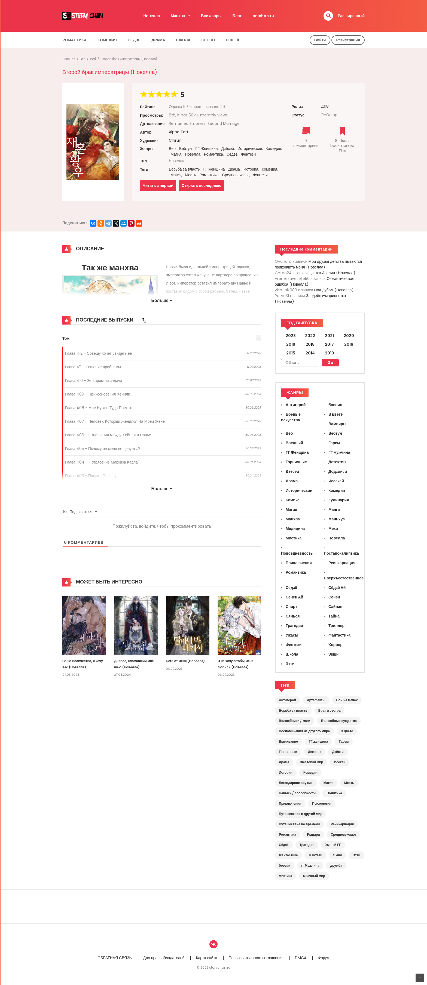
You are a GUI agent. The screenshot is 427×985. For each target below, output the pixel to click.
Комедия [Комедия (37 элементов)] (310, 772)
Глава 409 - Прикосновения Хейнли (97, 394)
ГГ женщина (214, 169)
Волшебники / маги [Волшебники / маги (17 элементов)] (294, 720)
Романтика (74, 40)
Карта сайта (206, 958)
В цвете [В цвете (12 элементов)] (347, 731)
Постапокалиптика (341, 553)
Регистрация (348, 40)
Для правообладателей (164, 958)
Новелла (152, 15)
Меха (333, 528)
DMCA (300, 958)
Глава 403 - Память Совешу (91, 475)
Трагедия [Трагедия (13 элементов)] (307, 844)
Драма (158, 40)
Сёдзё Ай (337, 587)
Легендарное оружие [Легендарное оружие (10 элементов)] (296, 782)
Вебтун (185, 148)
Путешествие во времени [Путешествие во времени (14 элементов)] (299, 824)
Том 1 (67, 338)
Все (83, 59)
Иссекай (336, 481)
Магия (175, 154)
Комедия (107, 40)
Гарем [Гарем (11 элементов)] (344, 741)
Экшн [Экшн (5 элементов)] (337, 855)
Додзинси (337, 471)
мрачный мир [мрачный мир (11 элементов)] (314, 875)
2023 (291, 335)
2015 (290, 353)
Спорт (291, 606)
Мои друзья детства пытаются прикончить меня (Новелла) (318, 264)
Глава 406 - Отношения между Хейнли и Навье (108, 435)
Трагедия (294, 625)
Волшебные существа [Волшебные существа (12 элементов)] (339, 720)
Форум (324, 958)
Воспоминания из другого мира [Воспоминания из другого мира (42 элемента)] (304, 731)
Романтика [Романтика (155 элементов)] (287, 834)
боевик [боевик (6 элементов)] (284, 865)
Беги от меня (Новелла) (185, 661)
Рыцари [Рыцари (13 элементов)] (313, 834)
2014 (310, 353)
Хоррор (335, 644)
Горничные (296, 462)
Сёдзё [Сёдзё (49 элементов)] (284, 844)
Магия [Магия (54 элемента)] (328, 782)
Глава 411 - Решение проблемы (93, 367)
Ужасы (291, 635)
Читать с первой (158, 185)
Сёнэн (208, 40)
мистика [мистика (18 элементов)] (285, 875)
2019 (290, 344)
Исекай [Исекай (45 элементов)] (339, 762)
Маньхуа (336, 519)
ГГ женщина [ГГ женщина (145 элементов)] (318, 741)
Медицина (295, 528)
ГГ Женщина (206, 148)
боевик (335, 404)
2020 (349, 335)
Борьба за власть (184, 169)
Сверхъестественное (344, 578)
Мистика (293, 538)
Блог (237, 15)
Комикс (292, 500)
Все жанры (211, 15)
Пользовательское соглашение (255, 958)
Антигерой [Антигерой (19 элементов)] (287, 700)
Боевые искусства (291, 417)
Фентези (248, 154)
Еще (230, 40)
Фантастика (339, 635)
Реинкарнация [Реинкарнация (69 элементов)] (342, 824)
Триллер (336, 625)
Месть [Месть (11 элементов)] (349, 782)
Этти (289, 663)
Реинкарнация (341, 563)
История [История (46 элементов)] (285, 772)
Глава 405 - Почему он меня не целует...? (102, 448)
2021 (329, 335)
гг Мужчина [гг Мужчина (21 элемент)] (310, 865)
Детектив (337, 462)
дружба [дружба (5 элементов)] (336, 865)
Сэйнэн (335, 606)
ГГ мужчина (339, 452)
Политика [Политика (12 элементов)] (334, 793)
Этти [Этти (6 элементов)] (356, 855)
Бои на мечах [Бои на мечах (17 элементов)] (347, 700)
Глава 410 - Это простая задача (93, 380)
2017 (329, 344)
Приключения (298, 563)
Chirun (175, 140)
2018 (325, 106)
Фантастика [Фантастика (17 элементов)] (288, 855)
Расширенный (351, 15)
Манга (334, 509)
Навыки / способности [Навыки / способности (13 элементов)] (297, 793)
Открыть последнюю (201, 185)
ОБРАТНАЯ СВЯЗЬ (114, 958)
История (250, 169)
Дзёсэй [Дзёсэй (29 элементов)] (337, 751)
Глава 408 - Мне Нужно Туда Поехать (99, 407)
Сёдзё (134, 40)
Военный (294, 443)
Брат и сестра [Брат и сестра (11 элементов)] (329, 710)
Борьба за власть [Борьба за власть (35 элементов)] (293, 710)
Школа (183, 40)
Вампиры (337, 424)
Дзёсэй (227, 148)
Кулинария (338, 500)
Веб (93, 59)
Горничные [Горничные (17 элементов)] (288, 751)
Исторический (249, 148)
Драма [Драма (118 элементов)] (284, 762)
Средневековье (236, 175)
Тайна (334, 616)
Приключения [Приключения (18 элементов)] (290, 803)
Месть (190, 175)
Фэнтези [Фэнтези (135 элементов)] (315, 855)
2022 (310, 335)
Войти (320, 40)
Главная (69, 59)
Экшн (333, 654)
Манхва (178, 15)
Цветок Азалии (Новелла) (332, 273)
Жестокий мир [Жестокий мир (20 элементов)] (311, 762)
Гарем (334, 443)
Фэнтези (260, 175)
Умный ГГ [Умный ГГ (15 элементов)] (333, 844)
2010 (329, 353)
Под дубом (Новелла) (334, 290)
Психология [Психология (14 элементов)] (321, 803)
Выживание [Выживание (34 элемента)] (288, 741)
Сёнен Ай (294, 597)
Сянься (292, 616)
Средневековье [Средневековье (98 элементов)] (343, 834)
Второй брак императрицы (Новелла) (128, 59)
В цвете (335, 414)
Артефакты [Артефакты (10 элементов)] (316, 700)
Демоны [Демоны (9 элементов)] (314, 751)
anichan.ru (263, 15)
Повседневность (297, 553)
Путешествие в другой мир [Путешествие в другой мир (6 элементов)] (300, 813)
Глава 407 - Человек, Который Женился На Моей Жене (115, 421)
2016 (348, 344)
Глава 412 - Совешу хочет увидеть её (98, 353)
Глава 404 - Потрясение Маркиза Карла (101, 462)
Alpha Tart (178, 132)
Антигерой (295, 404)
